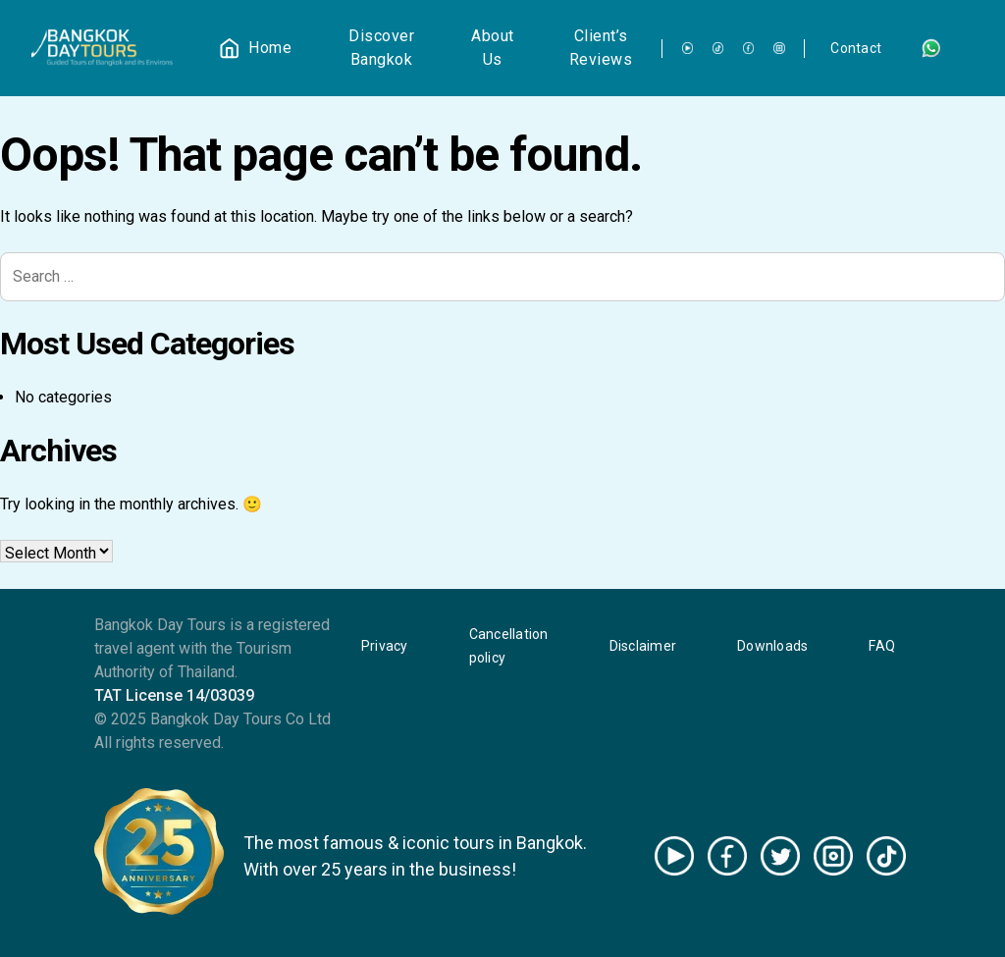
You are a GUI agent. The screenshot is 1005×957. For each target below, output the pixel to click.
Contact (855, 48)
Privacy (384, 646)
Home (269, 47)
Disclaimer (643, 646)
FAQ (882, 646)
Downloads (772, 646)
